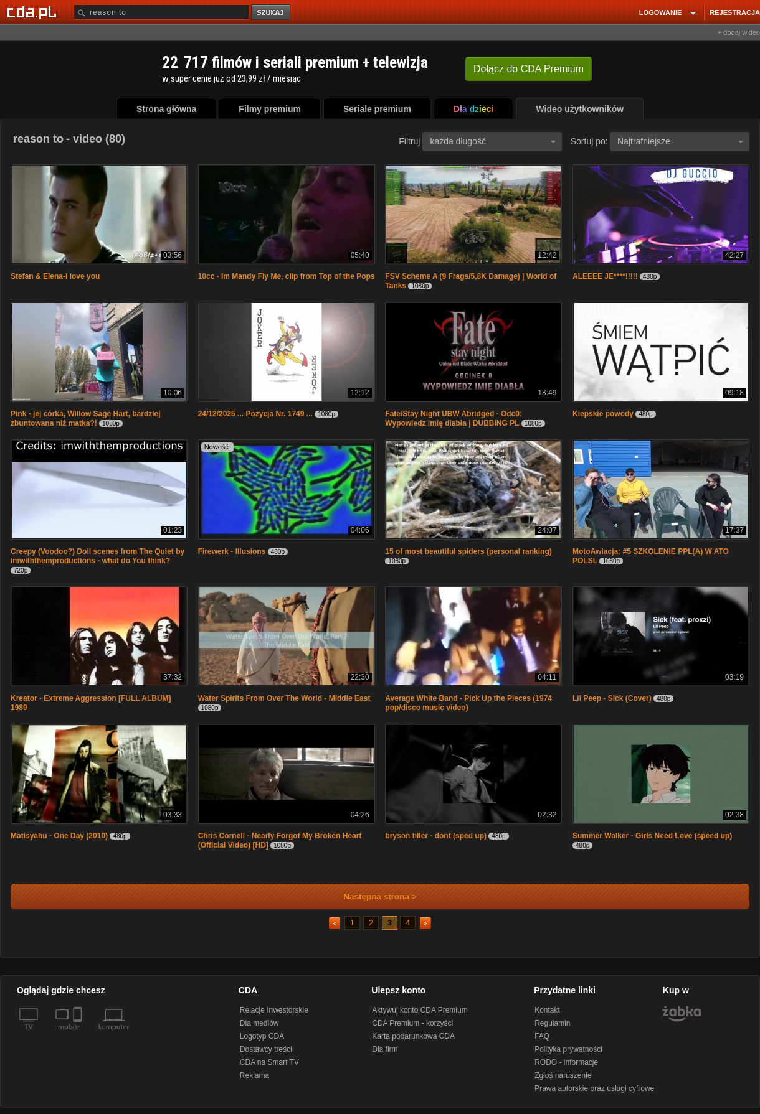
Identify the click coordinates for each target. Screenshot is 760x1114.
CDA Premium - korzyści (412, 1023)
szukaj (271, 12)
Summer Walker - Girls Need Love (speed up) (652, 835)
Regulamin (552, 1023)
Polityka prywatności (568, 1049)
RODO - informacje (566, 1062)
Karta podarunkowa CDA (413, 1036)
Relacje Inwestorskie (274, 1010)
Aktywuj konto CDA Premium (419, 1010)
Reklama (254, 1075)
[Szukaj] (161, 12)
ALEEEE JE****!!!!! (605, 276)
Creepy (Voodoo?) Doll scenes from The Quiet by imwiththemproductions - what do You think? (97, 556)
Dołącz (528, 68)
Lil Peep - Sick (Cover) (612, 698)
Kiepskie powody (603, 414)
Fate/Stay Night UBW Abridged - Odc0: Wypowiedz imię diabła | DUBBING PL (453, 419)
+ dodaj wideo (739, 32)
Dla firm (384, 1049)
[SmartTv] (78, 1034)
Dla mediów (259, 1023)
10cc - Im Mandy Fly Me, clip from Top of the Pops (286, 276)
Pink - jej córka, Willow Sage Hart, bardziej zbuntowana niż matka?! (86, 419)
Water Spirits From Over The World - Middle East (284, 698)
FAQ (541, 1036)
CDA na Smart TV (269, 1062)
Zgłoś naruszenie (562, 1075)
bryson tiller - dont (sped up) (436, 835)
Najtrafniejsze (680, 141)
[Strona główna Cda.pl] (33, 12)
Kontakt (547, 1010)
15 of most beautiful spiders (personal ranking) (468, 551)
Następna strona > (371, 896)
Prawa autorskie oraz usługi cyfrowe (594, 1088)
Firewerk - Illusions (232, 551)
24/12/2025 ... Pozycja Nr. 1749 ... (255, 414)
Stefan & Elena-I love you (55, 276)
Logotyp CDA (262, 1036)
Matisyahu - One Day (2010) (59, 835)
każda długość (493, 141)
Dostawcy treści (266, 1049)
